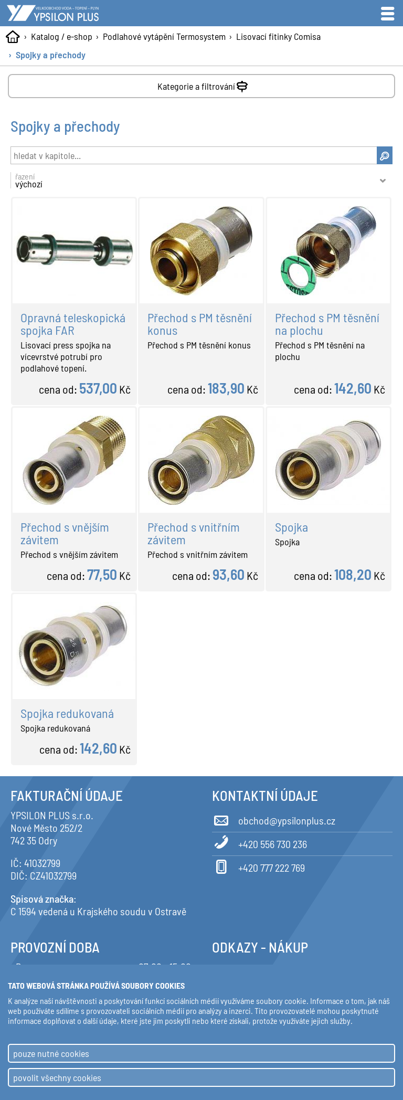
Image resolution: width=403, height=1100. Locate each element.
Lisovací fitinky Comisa (278, 36)
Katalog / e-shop (61, 36)
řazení (196, 180)
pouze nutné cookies (51, 1053)
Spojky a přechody (51, 54)
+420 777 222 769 (258, 866)
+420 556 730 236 (259, 842)
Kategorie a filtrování (203, 84)
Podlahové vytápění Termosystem (164, 36)
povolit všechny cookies (57, 1077)
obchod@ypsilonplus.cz (273, 819)
